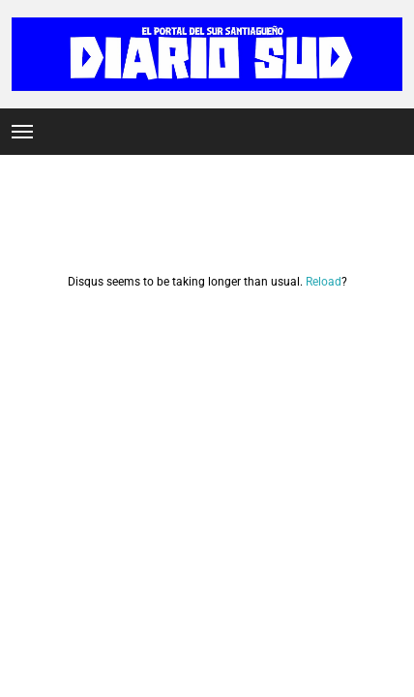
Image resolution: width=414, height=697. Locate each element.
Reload (323, 281)
